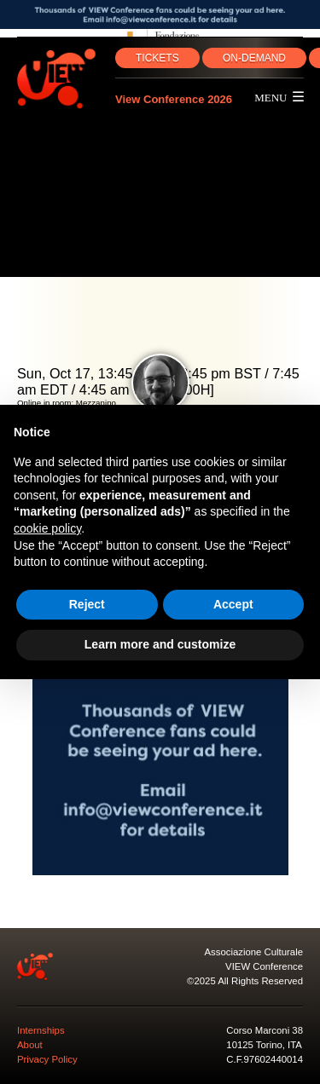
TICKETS (157, 58)
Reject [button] (87, 604)
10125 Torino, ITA (264, 1045)
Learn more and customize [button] (160, 644)
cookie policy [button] (47, 528)
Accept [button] (233, 604)
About (30, 1045)
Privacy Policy (47, 1059)
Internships (41, 1030)
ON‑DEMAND (254, 58)
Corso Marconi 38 (264, 1030)
